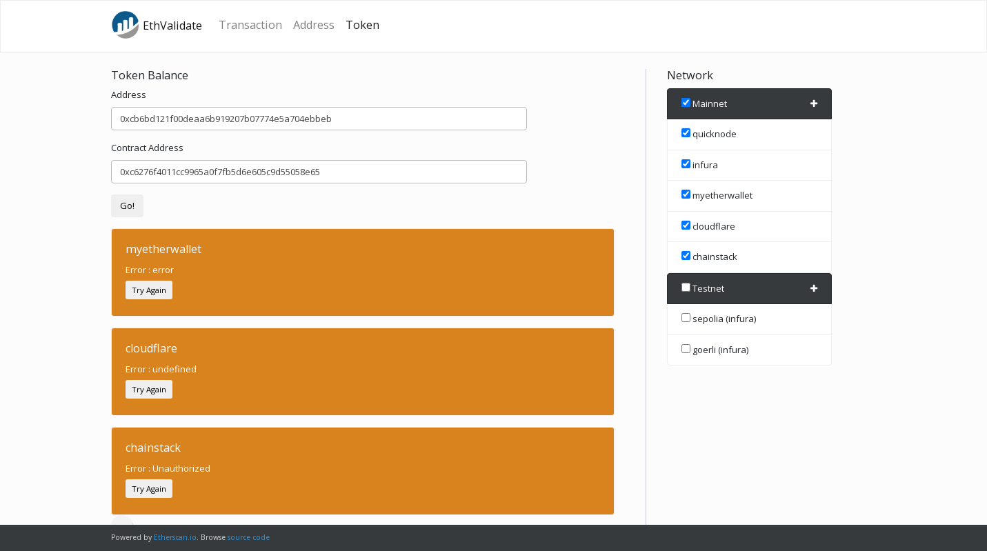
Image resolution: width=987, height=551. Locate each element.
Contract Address (147, 147)
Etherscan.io (175, 537)
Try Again (149, 290)
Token (362, 24)
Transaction (250, 24)
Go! (127, 205)
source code (249, 537)
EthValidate (156, 25)
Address (314, 24)
